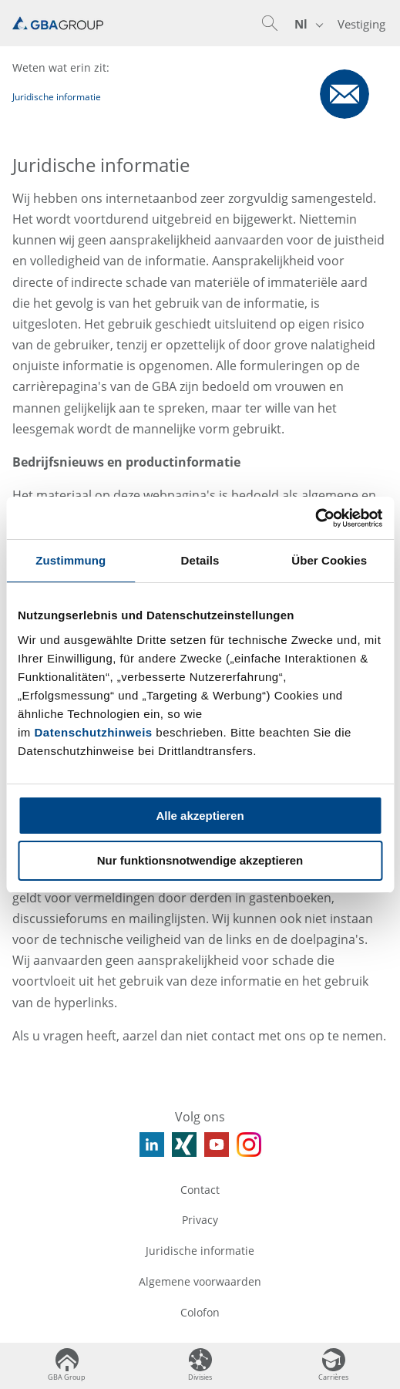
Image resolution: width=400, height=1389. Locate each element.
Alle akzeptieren (200, 815)
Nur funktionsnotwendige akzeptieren (200, 860)
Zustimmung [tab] (70, 560)
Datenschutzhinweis (94, 732)
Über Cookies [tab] (329, 560)
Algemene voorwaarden (200, 1281)
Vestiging (361, 24)
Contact (200, 1189)
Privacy (200, 1219)
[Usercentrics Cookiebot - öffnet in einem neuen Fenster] (314, 518)
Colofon (200, 1312)
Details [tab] (200, 560)
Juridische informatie (200, 1250)
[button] (269, 23)
